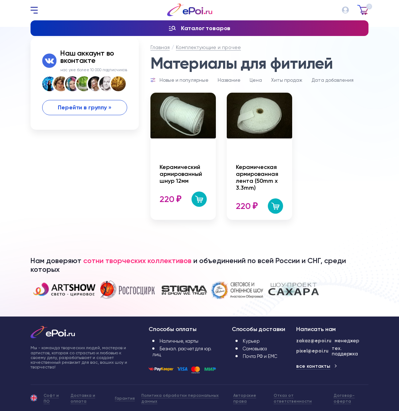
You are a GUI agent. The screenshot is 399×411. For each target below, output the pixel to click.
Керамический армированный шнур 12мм (181, 174)
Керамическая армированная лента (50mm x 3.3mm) (257, 177)
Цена (256, 80)
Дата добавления (332, 80)
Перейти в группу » (84, 107)
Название (229, 80)
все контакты (313, 366)
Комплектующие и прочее (208, 47)
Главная (160, 47)
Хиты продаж (286, 80)
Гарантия (125, 398)
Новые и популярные (184, 80)
